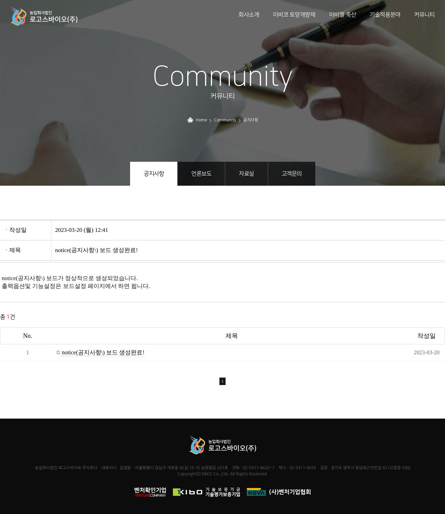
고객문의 (292, 174)
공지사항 (154, 174)
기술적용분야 (385, 15)
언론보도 (201, 174)
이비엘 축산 (342, 15)
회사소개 (249, 15)
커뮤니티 (424, 15)
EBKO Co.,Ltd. (215, 474)
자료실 (246, 174)
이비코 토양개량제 (294, 15)
